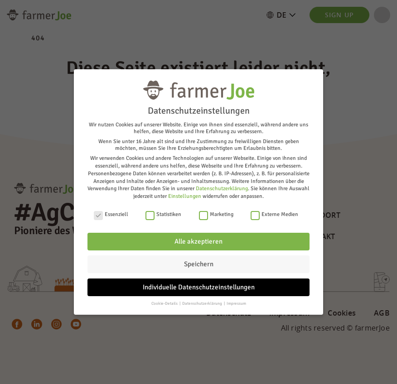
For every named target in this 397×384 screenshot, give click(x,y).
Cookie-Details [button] (165, 303)
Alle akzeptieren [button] (198, 241)
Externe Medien (274, 214)
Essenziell (111, 214)
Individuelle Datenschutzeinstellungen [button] (199, 287)
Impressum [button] (236, 303)
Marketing (216, 214)
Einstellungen (184, 196)
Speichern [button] (198, 264)
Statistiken (163, 214)
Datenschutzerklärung (222, 188)
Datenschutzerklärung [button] (202, 303)
